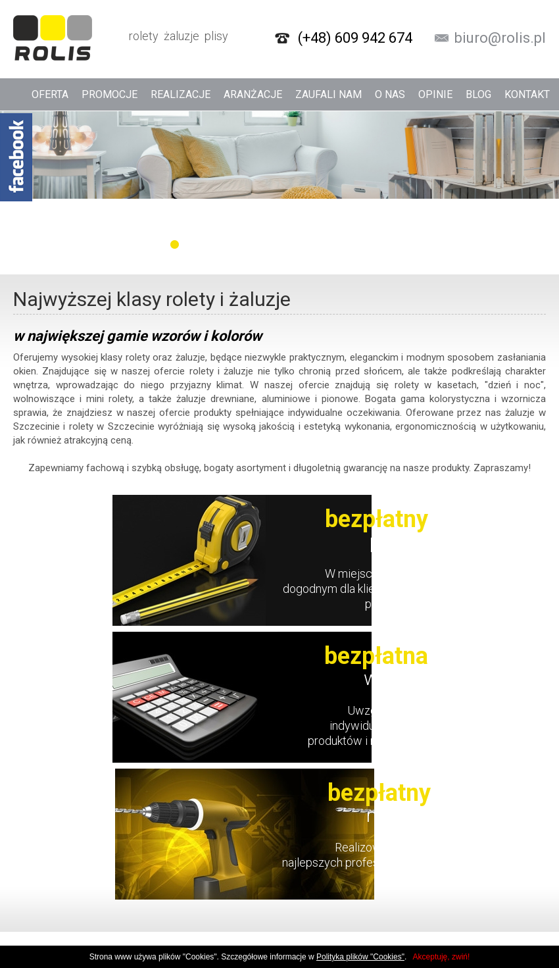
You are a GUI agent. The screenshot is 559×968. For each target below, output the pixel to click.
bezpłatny (376, 519)
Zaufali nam (328, 94)
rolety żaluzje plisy (120, 38)
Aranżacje (253, 94)
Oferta (50, 94)
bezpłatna (376, 656)
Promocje (109, 94)
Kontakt (527, 94)
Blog (478, 94)
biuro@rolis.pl (500, 38)
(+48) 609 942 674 (355, 38)
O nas (390, 94)
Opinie (435, 94)
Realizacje (180, 94)
